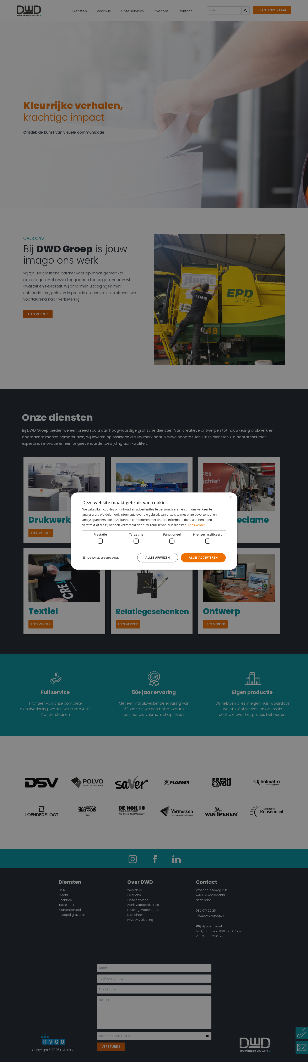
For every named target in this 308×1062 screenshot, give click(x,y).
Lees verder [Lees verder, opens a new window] (196, 525)
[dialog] (154, 531)
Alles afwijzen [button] (157, 557)
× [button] (230, 497)
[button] (101, 557)
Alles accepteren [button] (203, 557)
